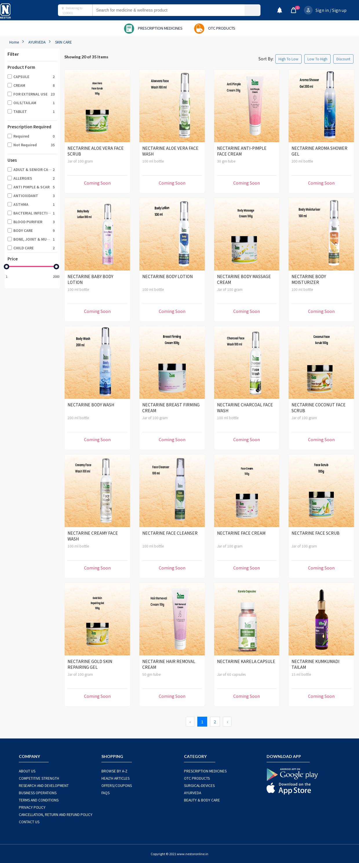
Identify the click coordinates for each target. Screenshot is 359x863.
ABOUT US (27, 770)
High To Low (288, 58)
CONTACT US (29, 821)
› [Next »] (227, 722)
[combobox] (174, 10)
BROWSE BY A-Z (114, 770)
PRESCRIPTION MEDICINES (205, 770)
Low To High (317, 58)
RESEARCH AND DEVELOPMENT (44, 785)
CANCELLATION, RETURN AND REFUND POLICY (55, 814)
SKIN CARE (63, 41)
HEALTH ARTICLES (115, 778)
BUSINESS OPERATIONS (38, 792)
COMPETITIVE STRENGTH (39, 778)
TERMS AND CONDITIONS (39, 799)
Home (14, 41)
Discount (343, 58)
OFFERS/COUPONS (116, 785)
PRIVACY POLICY (32, 807)
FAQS (105, 792)
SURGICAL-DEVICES (199, 785)
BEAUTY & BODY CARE (202, 799)
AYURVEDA (36, 41)
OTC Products (197, 778)
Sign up (339, 10)
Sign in (322, 10)
